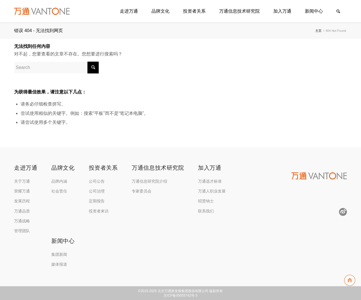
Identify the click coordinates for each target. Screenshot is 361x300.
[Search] (338, 11)
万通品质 (22, 211)
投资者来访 (99, 211)
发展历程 (22, 201)
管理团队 (22, 231)
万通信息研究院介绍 (149, 181)
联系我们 (206, 211)
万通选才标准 (210, 181)
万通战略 (22, 221)
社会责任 (59, 191)
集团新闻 (59, 254)
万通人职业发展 (212, 191)
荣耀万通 (22, 191)
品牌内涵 (59, 181)
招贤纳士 (206, 201)
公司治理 (97, 191)
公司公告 (97, 181)
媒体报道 (59, 264)
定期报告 (97, 201)
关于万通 (22, 181)
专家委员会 (141, 191)
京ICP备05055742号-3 (180, 295)
